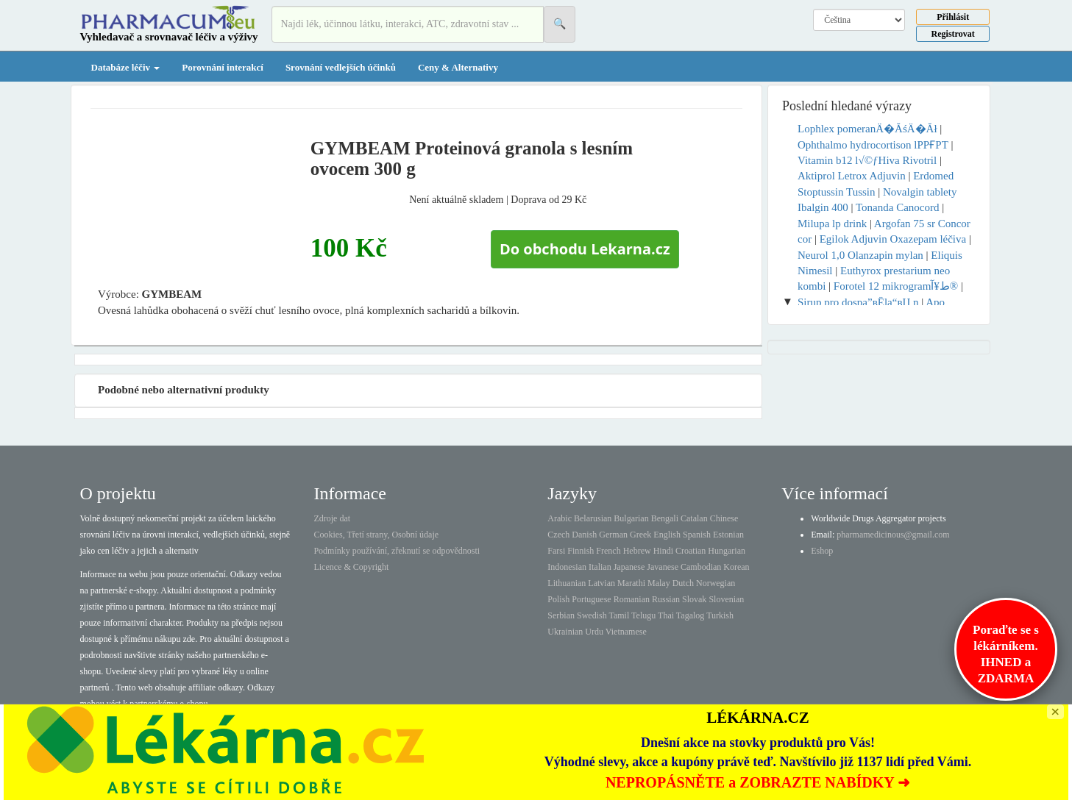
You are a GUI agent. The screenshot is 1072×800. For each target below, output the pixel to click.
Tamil (618, 615)
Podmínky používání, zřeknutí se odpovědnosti (396, 551)
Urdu (594, 631)
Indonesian (566, 567)
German (613, 534)
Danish (584, 534)
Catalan (694, 518)
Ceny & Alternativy (458, 67)
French (608, 551)
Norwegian (715, 583)
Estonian (728, 534)
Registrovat (953, 34)
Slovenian (726, 599)
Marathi (631, 583)
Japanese (629, 567)
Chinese (724, 518)
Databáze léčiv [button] (125, 67)
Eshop (822, 551)
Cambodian (701, 567)
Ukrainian (565, 631)
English (667, 534)
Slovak (694, 599)
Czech (558, 534)
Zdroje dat (331, 518)
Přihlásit (953, 17)
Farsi (556, 551)
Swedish (592, 615)
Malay (658, 583)
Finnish (580, 551)
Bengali (664, 518)
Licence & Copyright (350, 567)
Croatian (690, 551)
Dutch (683, 583)
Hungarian (726, 551)
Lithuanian (566, 583)
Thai (666, 615)
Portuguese (591, 599)
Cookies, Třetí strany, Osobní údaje (376, 534)
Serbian (561, 615)
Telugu (643, 615)
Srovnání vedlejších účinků (340, 67)
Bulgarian (631, 518)
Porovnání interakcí (222, 67)
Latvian (601, 583)
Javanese (662, 567)
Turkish (720, 615)
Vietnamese (626, 631)
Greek (640, 534)
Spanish (697, 534)
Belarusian (592, 518)
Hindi (663, 551)
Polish (558, 599)
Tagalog (690, 615)
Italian (600, 567)
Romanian (632, 599)
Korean (736, 567)
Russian (666, 599)
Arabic (559, 518)
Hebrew (637, 551)
